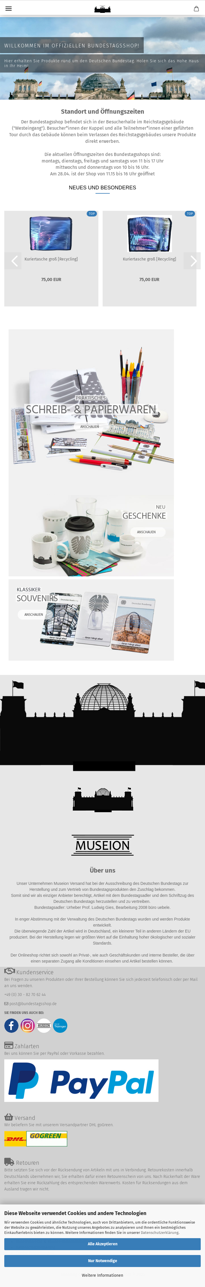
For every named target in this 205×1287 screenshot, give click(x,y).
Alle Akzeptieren (102, 1244)
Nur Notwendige (102, 1260)
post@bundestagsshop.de (33, 1003)
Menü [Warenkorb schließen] (8, 8)
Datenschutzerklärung (159, 1232)
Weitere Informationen (102, 1275)
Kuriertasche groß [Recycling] (51, 259)
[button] (12, 260)
